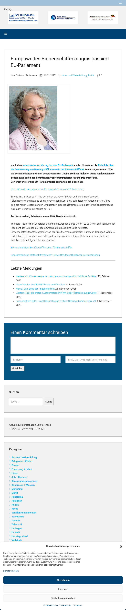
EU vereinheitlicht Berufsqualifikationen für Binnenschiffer (41, 247)
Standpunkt (17, 516)
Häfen (14, 473)
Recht (14, 508)
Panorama (17, 496)
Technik (15, 520)
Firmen (15, 465)
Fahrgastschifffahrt (21, 461)
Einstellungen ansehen (63, 598)
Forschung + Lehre (21, 469)
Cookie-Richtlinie (50, 605)
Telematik (16, 524)
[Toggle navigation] (120, 3)
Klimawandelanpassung (24, 481)
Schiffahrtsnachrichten (23, 512)
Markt (14, 492)
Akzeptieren (63, 580)
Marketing (17, 489)
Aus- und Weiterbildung (74, 75)
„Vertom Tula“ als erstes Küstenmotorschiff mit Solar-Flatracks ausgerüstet (56, 292)
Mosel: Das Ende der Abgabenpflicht (35, 288)
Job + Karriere (19, 477)
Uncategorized (19, 536)
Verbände (16, 540)
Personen (16, 500)
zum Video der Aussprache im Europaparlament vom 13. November (47, 189)
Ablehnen (63, 589)
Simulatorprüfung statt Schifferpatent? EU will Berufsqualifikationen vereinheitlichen (55, 255)
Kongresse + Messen (23, 485)
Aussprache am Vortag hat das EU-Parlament (48, 165)
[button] (121, 546)
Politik (91, 75)
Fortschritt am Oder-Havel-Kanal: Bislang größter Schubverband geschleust (56, 301)
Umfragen (16, 528)
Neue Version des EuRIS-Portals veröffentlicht (40, 284)
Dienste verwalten (11, 571)
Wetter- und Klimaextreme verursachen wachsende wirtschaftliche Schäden (56, 276)
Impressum (78, 605)
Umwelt (15, 532)
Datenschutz (65, 605)
